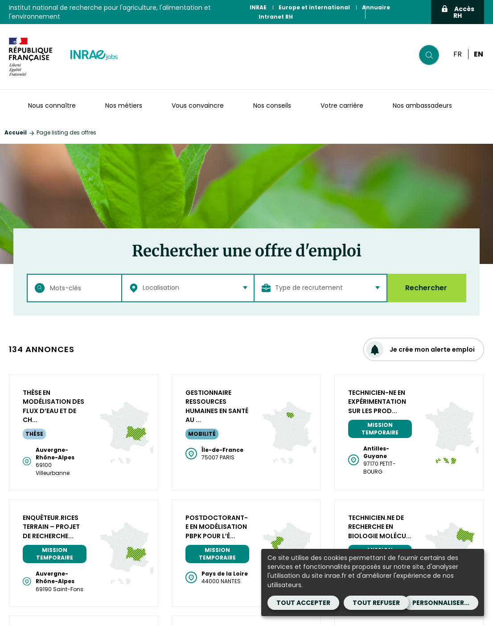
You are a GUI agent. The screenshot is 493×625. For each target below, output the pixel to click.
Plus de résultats (247, 386)
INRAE (258, 7)
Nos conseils (272, 105)
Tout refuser (376, 602)
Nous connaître (52, 105)
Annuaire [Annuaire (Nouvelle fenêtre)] (376, 7)
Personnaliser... (440, 602)
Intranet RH (276, 16)
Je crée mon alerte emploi (420, 349)
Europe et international (314, 7)
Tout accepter (303, 602)
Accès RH (457, 12)
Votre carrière (341, 105)
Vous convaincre (198, 105)
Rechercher (426, 288)
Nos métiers (123, 105)
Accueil (15, 132)
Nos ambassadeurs (422, 105)
